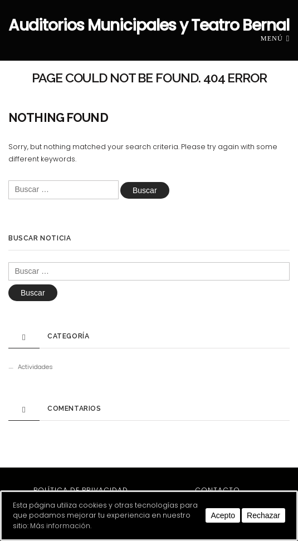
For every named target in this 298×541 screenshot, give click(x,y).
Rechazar (263, 515)
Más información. (60, 525)
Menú (275, 37)
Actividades (35, 366)
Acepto (223, 515)
